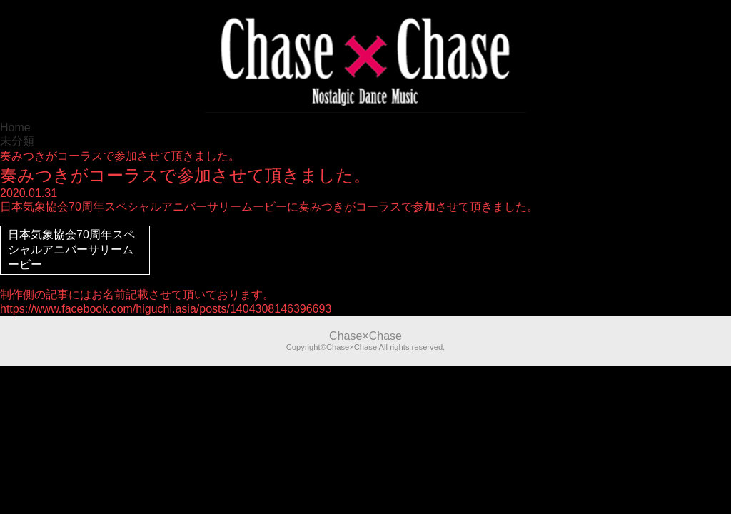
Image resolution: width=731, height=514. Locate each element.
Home (15, 127)
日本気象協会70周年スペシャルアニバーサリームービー (71, 249)
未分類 (17, 141)
